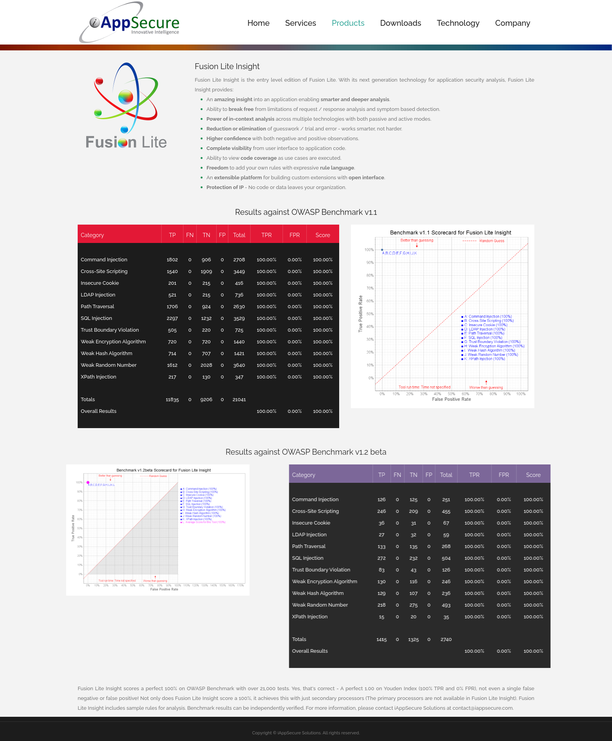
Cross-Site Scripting (94, 271)
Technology (458, 23)
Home (258, 23)
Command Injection (94, 259)
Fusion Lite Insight (227, 66)
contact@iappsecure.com (482, 708)
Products (348, 23)
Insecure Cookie (90, 283)
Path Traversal (88, 306)
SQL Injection (87, 318)
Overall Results (89, 411)
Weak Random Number (99, 365)
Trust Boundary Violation (100, 330)
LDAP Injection (88, 295)
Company (512, 23)
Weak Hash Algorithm (97, 353)
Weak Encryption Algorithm (104, 342)
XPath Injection (89, 377)
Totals (78, 399)
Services (300, 23)
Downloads (400, 23)
